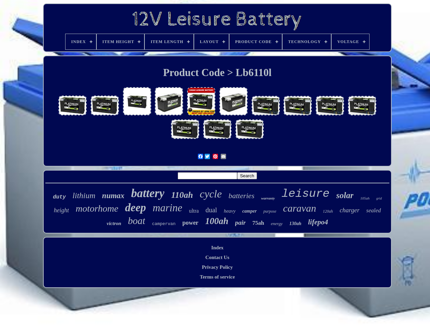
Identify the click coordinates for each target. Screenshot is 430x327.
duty (59, 197)
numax (113, 195)
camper (249, 211)
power (190, 222)
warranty (268, 198)
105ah (365, 198)
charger (349, 210)
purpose (269, 211)
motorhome (97, 208)
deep (135, 208)
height (61, 210)
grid (379, 198)
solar (344, 195)
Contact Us (217, 257)
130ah (295, 223)
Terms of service (217, 277)
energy (277, 223)
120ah (328, 211)
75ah (258, 223)
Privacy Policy (217, 267)
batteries (241, 195)
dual (211, 210)
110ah (182, 195)
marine (167, 208)
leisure (306, 193)
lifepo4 (318, 222)
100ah (216, 221)
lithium (84, 195)
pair (240, 222)
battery (147, 193)
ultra (194, 211)
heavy (229, 211)
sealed (373, 210)
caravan (299, 208)
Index (217, 247)
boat (136, 220)
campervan (163, 223)
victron (114, 223)
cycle (211, 194)
